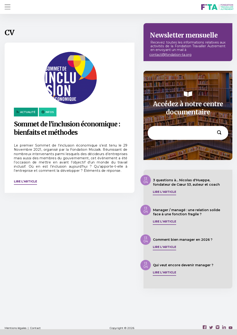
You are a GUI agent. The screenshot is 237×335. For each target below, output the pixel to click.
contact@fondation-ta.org (170, 55)
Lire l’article (25, 181)
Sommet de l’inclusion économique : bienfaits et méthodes (67, 128)
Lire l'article (164, 192)
